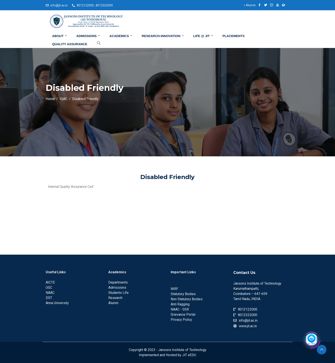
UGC (49, 287)
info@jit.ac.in (59, 5)
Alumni (250, 5)
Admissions (88, 36)
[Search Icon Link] (95, 43)
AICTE (50, 282)
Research (115, 298)
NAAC (50, 293)
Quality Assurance (69, 44)
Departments (118, 282)
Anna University (57, 303)
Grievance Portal (183, 314)
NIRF (174, 289)
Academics (121, 36)
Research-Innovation (163, 36)
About (60, 36)
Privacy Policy (181, 320)
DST (49, 298)
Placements (233, 36)
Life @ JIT (203, 36)
